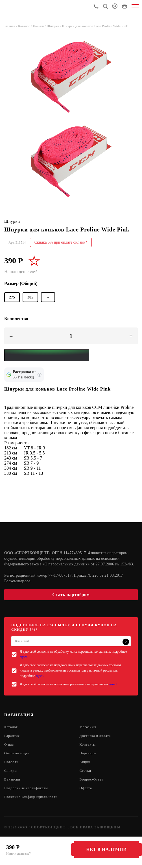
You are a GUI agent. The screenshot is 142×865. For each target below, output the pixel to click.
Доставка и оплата (95, 736)
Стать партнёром (70, 594)
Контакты (88, 744)
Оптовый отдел (17, 753)
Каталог (11, 727)
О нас (9, 744)
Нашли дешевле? (18, 853)
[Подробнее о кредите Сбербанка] (39, 375)
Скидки (10, 771)
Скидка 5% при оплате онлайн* (61, 242)
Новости (11, 762)
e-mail (113, 684)
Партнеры (88, 753)
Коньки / (40, 26)
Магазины (88, 727)
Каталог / (25, 26)
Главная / (10, 26)
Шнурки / (54, 26)
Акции (85, 762)
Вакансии (12, 779)
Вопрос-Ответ (91, 779)
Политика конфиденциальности (31, 797)
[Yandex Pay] (46, 355)
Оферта (86, 788)
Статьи (85, 771)
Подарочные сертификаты (26, 788)
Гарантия (12, 736)
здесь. (24, 657)
